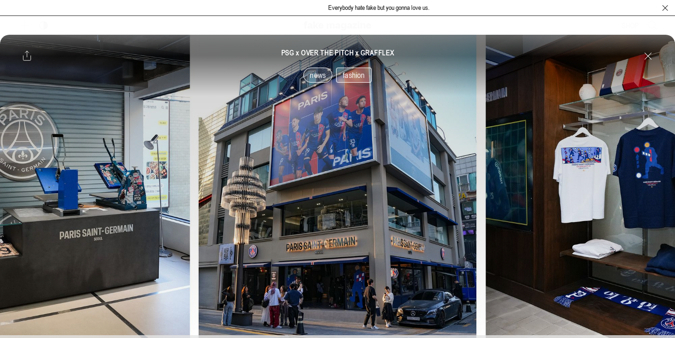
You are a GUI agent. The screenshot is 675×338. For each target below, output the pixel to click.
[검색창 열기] (652, 25)
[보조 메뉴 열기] (25, 25)
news (318, 75)
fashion (354, 75)
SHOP (630, 25)
